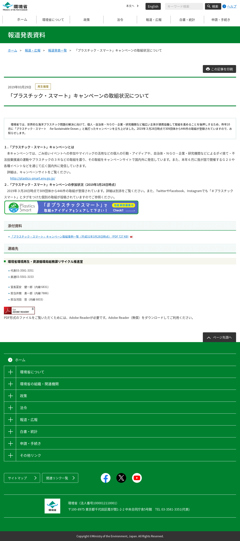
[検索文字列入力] (184, 6)
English (153, 6)
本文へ (131, 6)
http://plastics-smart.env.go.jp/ (32, 178)
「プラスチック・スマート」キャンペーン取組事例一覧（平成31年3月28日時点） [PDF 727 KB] (70, 236)
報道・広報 (32, 50)
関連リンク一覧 (57, 478)
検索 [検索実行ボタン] (215, 6)
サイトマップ (17, 478)
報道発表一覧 (57, 50)
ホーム (19, 19)
